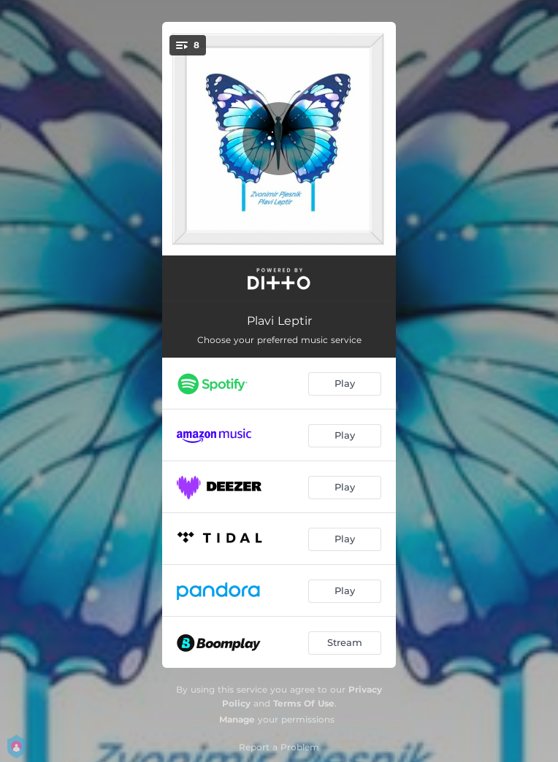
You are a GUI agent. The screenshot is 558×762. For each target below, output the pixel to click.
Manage (237, 719)
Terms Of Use (304, 703)
